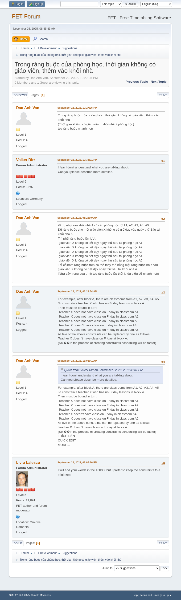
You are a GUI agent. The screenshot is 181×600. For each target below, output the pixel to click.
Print (163, 95)
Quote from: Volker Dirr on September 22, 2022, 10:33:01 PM (103, 370)
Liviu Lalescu (28, 463)
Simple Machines (41, 595)
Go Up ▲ (166, 595)
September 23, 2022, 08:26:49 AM (77, 217)
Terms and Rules (149, 595)
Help (135, 595)
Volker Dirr (25, 160)
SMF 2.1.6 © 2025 (19, 595)
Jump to (108, 568)
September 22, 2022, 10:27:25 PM (77, 107)
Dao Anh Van (27, 108)
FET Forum (26, 16)
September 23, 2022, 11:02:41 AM (77, 360)
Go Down (20, 95)
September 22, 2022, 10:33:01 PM (77, 159)
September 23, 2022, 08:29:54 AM (77, 291)
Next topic (158, 81)
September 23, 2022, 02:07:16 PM (77, 462)
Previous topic (137, 81)
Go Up (17, 543)
